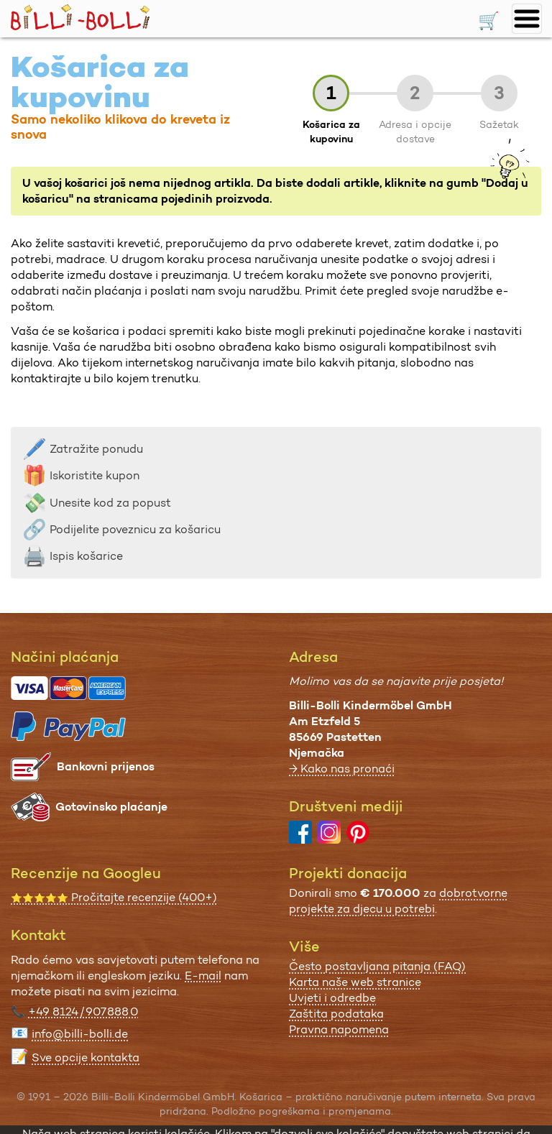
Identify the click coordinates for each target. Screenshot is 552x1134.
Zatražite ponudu (82, 449)
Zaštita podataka (336, 1013)
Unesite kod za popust (96, 503)
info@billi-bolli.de (80, 1034)
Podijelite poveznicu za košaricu (121, 529)
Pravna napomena (339, 1029)
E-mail (203, 975)
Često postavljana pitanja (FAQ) (377, 966)
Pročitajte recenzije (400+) (114, 897)
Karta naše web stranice (355, 982)
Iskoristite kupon (80, 475)
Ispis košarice (72, 556)
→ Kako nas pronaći (342, 768)
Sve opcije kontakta (85, 1057)
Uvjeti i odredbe (332, 998)
